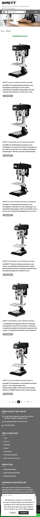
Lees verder (7, 96)
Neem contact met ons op (14, 412)
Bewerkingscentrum (10, 469)
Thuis (2, 31)
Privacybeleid (28, 509)
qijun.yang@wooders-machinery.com (16, 6)
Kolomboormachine (10, 476)
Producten (7, 445)
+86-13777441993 (9, 8)
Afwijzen (12, 512)
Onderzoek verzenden (11, 455)
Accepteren (23, 512)
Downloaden (8, 451)
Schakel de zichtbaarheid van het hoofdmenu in (36, 11)
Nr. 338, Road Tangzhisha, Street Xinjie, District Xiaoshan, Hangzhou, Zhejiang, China (18, 417)
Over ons (6, 441)
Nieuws (8, 31)
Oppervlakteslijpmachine (12, 473)
